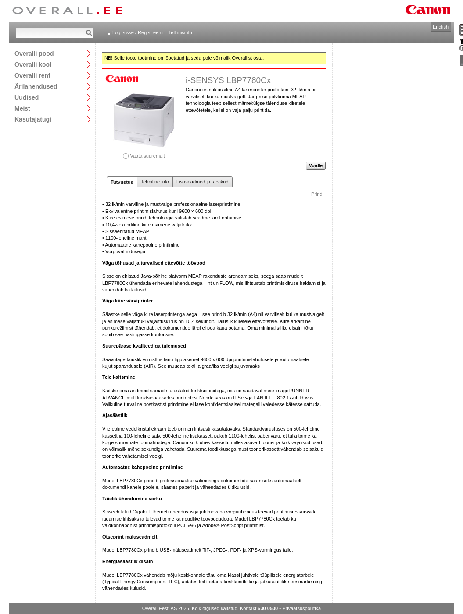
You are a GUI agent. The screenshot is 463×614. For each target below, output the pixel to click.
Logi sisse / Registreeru (137, 32)
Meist (22, 108)
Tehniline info (155, 181)
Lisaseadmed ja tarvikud (202, 181)
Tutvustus (122, 182)
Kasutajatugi (32, 119)
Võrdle (316, 165)
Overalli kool (32, 64)
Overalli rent (32, 75)
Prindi (317, 194)
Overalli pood (34, 53)
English (441, 26)
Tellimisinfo (180, 32)
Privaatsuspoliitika (301, 608)
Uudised (26, 97)
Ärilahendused (35, 86)
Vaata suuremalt (144, 153)
